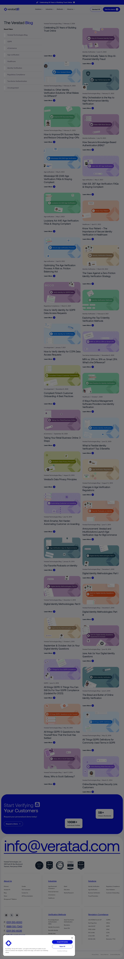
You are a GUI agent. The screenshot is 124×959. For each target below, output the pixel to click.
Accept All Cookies (62, 942)
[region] (39, 945)
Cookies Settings (62, 951)
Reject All (62, 946)
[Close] (72, 938)
